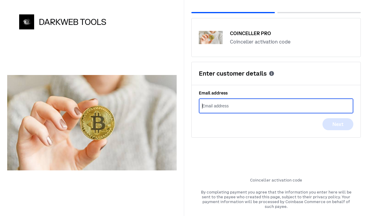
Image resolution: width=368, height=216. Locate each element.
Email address (213, 93)
